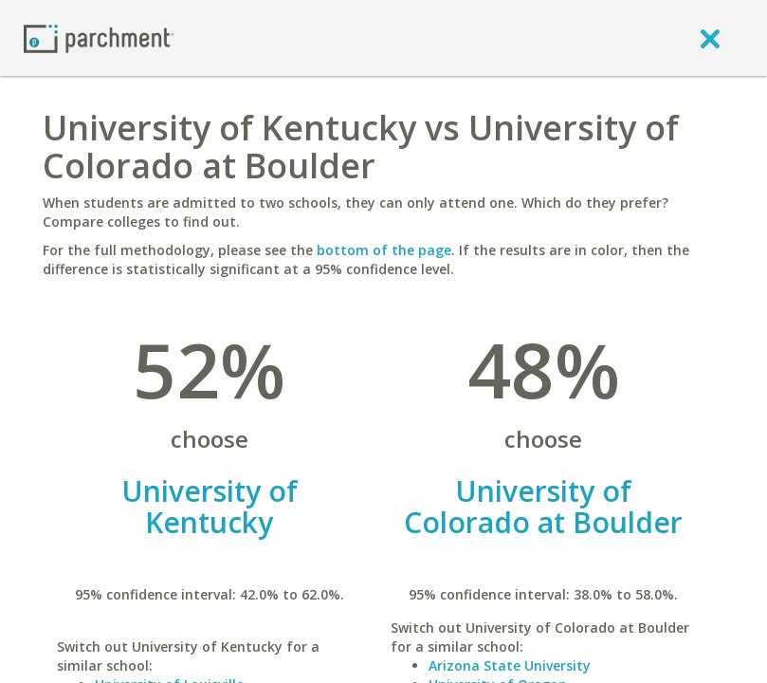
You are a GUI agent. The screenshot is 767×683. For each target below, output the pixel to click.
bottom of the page (384, 250)
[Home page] (98, 37)
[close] (710, 38)
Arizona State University (510, 665)
